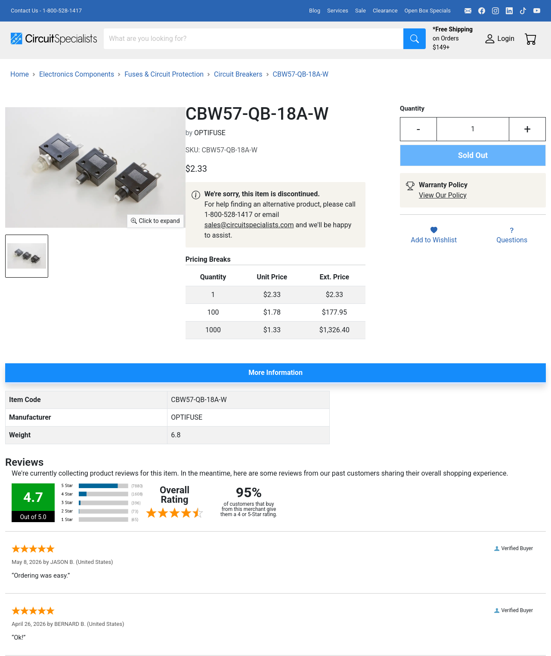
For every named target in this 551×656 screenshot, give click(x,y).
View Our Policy (443, 233)
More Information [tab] (275, 410)
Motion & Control (384, 67)
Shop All (24, 67)
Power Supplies (201, 67)
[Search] (254, 38)
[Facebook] (481, 10)
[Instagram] (495, 10)
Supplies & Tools (36, 84)
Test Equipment (137, 67)
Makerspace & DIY (269, 67)
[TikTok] (523, 10)
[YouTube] (536, 10)
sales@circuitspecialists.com (249, 263)
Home (19, 112)
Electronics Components (464, 67)
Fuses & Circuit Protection (164, 112)
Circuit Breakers (238, 112)
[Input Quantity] (472, 167)
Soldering (328, 67)
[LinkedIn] (509, 10)
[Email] (467, 10)
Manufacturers (75, 67)
